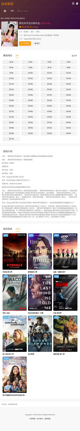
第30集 (30, 100)
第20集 (68, 84)
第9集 (11, 73)
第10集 (30, 73)
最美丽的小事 (32, 272)
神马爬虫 (40, 419)
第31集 (49, 100)
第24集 (68, 89)
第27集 (49, 95)
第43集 (49, 117)
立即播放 (25, 43)
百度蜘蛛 (32, 419)
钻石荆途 (31, 354)
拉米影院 (7, 4)
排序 (74, 56)
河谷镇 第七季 (7, 272)
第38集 (30, 111)
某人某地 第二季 (8, 354)
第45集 (11, 122)
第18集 (30, 84)
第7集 (50, 67)
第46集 (30, 122)
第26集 (30, 95)
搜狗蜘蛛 (47, 419)
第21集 (11, 89)
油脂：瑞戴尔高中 (59, 272)
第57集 (11, 139)
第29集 (11, 100)
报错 (37, 43)
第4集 (69, 62)
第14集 (30, 78)
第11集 (49, 73)
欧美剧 (7, 18)
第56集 (68, 133)
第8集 (69, 67)
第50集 (30, 128)
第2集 (30, 62)
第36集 (68, 106)
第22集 (30, 89)
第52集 (68, 128)
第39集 (49, 111)
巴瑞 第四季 (57, 313)
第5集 (11, 67)
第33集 (11, 106)
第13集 (11, 78)
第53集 (11, 133)
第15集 (49, 78)
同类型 (18, 229)
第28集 (68, 95)
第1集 (11, 62)
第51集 (49, 128)
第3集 (50, 62)
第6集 (30, 67)
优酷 (17, 55)
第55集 (49, 133)
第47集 (49, 122)
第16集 (68, 78)
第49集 (11, 128)
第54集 (30, 133)
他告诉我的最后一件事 (35, 313)
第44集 (68, 117)
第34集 (30, 106)
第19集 (49, 84)
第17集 (11, 84)
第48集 (68, 122)
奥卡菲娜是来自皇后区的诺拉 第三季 (15, 395)
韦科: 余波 (6, 313)
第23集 (49, 89)
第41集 (11, 117)
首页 (2, 18)
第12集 (68, 73)
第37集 (11, 111)
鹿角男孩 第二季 (58, 354)
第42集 (30, 117)
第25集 (11, 95)
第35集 (49, 106)
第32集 (68, 100)
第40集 (68, 111)
